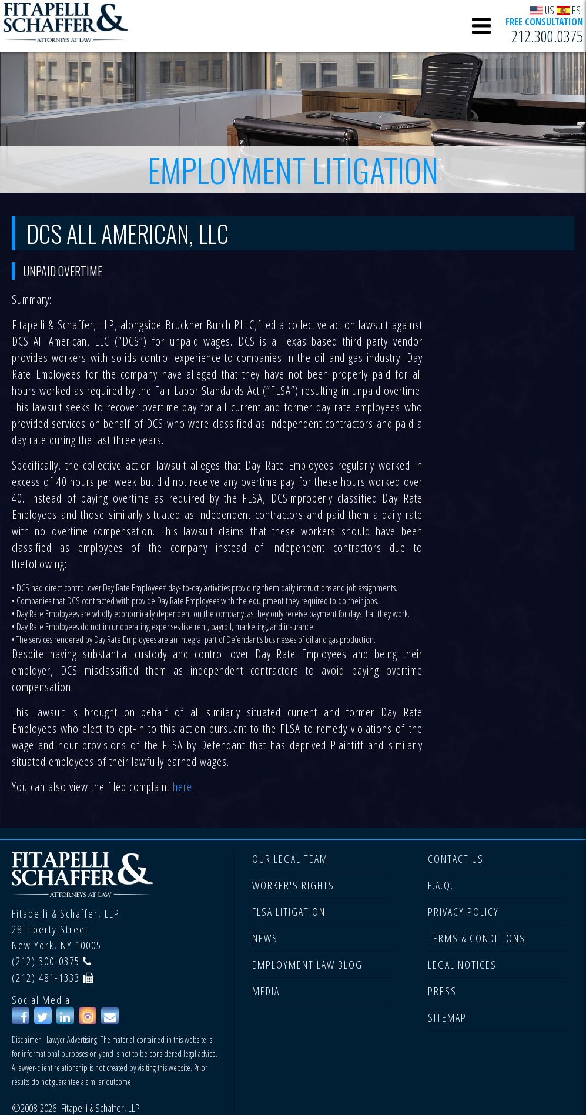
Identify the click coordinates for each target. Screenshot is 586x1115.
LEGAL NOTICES (462, 964)
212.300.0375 (547, 36)
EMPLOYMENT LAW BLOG (307, 964)
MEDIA (266, 991)
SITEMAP (447, 1017)
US (542, 10)
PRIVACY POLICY (463, 912)
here (182, 787)
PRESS (442, 991)
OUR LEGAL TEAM (290, 859)
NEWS (265, 938)
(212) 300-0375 (46, 961)
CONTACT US (456, 859)
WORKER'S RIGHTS (293, 885)
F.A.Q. (441, 885)
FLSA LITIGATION (289, 912)
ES (569, 10)
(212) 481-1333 (46, 977)
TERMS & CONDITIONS (476, 938)
